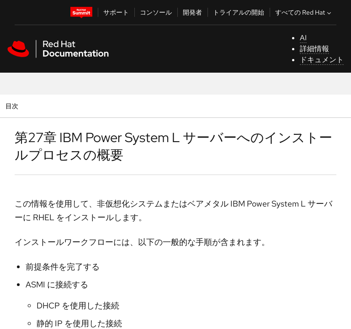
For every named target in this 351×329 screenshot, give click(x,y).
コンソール (156, 12)
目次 (13, 105)
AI (303, 37)
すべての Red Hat (304, 12)
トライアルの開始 (238, 12)
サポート (116, 12)
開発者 (192, 12)
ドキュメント (322, 59)
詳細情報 (314, 48)
